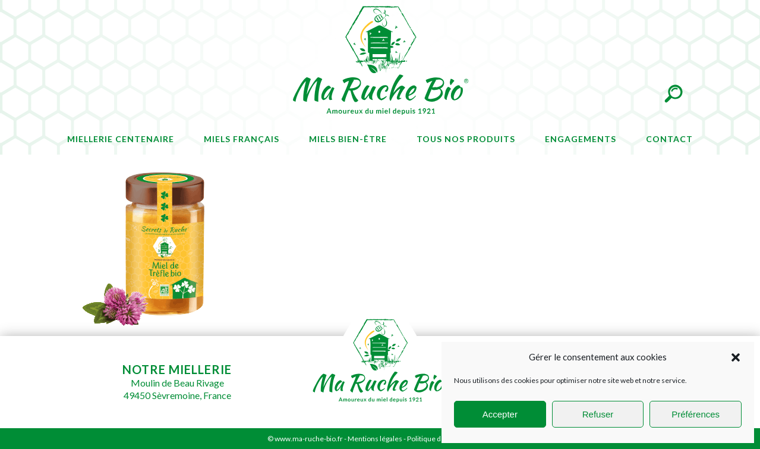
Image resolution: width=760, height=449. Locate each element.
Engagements (580, 139)
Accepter (500, 414)
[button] (736, 357)
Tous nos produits (466, 139)
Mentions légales (375, 438)
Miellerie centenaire (120, 139)
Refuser (598, 414)
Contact (669, 139)
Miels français (241, 139)
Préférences (695, 414)
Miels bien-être (348, 139)
